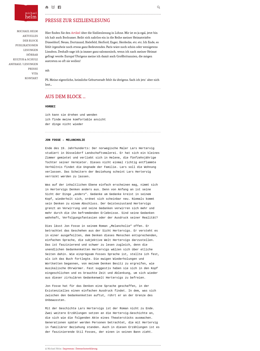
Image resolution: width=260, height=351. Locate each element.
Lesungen (30, 50)
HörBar (32, 54)
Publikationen (26, 45)
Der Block (30, 40)
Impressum (68, 348)
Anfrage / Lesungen (23, 64)
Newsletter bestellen (53, 7)
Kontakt (31, 78)
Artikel (75, 33)
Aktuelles (30, 36)
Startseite (47, 7)
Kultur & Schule (25, 59)
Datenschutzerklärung (86, 348)
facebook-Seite (59, 7)
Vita (35, 73)
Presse (33, 68)
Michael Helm (27, 31)
